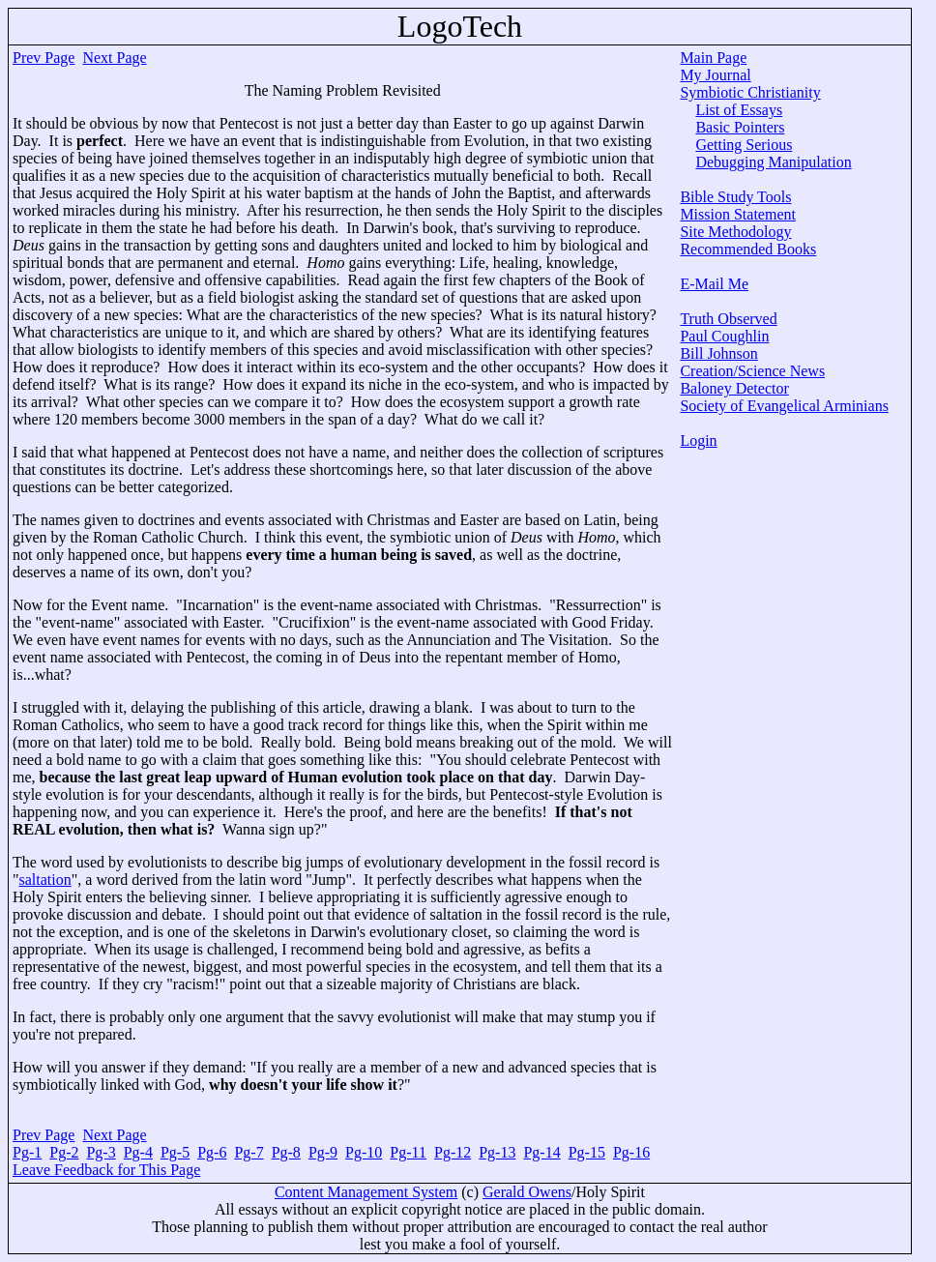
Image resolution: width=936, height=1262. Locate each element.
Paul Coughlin (724, 336)
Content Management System (366, 1192)
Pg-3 (100, 1152)
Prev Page (43, 57)
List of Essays (738, 110)
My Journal (715, 75)
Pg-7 (248, 1152)
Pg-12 (452, 1152)
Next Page (114, 57)
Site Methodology (735, 231)
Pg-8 (286, 1152)
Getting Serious (743, 144)
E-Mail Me (714, 284)
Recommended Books (748, 249)
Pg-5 (175, 1152)
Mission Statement (738, 214)
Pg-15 (587, 1152)
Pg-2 (63, 1152)
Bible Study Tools (735, 197)
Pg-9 (322, 1152)
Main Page (713, 57)
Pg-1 (27, 1152)
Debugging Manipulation (773, 162)
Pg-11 (408, 1152)
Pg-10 (363, 1152)
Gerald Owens (527, 1192)
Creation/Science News (752, 371)
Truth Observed (728, 318)
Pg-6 (211, 1152)
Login (698, 440)
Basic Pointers (739, 127)
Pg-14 (541, 1152)
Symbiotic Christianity (750, 92)
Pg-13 (497, 1152)
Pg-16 (631, 1152)
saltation (45, 879)
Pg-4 (138, 1152)
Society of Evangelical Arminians (784, 405)
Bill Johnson (718, 353)
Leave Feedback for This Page (106, 1169)
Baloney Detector (734, 388)
